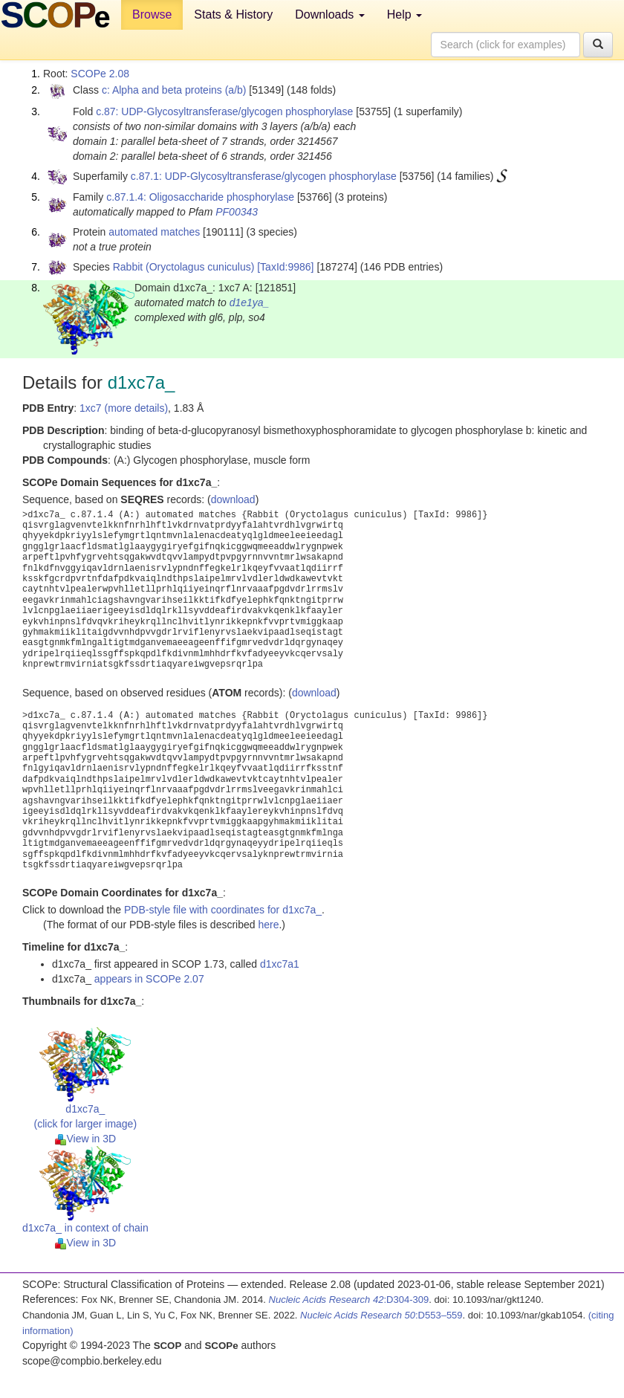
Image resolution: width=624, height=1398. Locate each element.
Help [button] (404, 14)
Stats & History (233, 14)
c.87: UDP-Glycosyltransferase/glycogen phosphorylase (224, 111)
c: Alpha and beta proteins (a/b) (174, 90)
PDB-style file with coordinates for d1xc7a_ (223, 910)
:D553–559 (381, 1315)
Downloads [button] (330, 14)
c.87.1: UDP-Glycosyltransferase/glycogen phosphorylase (264, 176)
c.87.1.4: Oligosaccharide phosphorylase (200, 197)
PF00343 (236, 212)
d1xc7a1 (279, 964)
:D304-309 (349, 1299)
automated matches (154, 232)
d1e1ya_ (250, 302)
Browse (152, 14)
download (233, 499)
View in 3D (86, 1139)
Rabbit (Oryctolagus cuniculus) (184, 267)
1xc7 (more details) (123, 408)
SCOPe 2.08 (100, 74)
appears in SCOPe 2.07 (149, 979)
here (268, 925)
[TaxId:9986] (285, 267)
